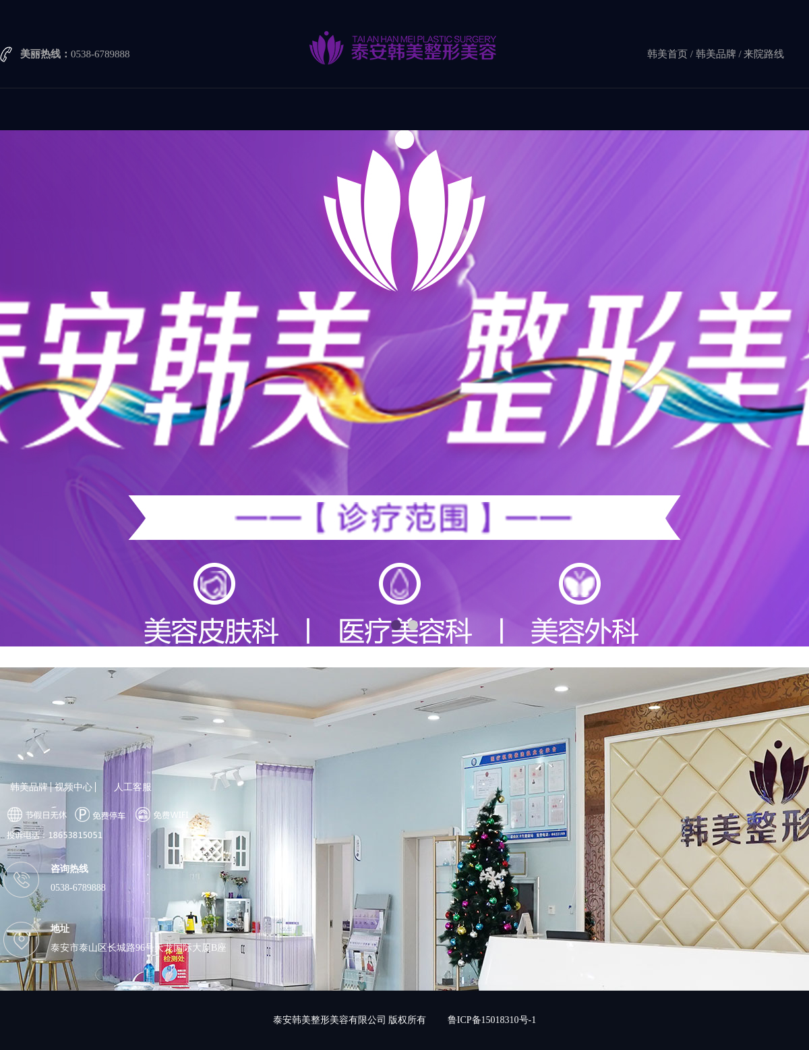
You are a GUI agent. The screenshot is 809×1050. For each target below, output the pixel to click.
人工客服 (133, 787)
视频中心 (73, 787)
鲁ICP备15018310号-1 (492, 1020)
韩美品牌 (716, 54)
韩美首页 (667, 54)
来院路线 (764, 54)
